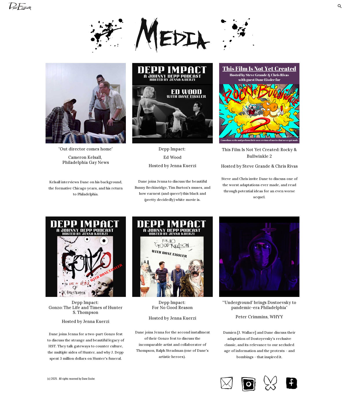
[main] (86, 159)
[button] (339, 6)
